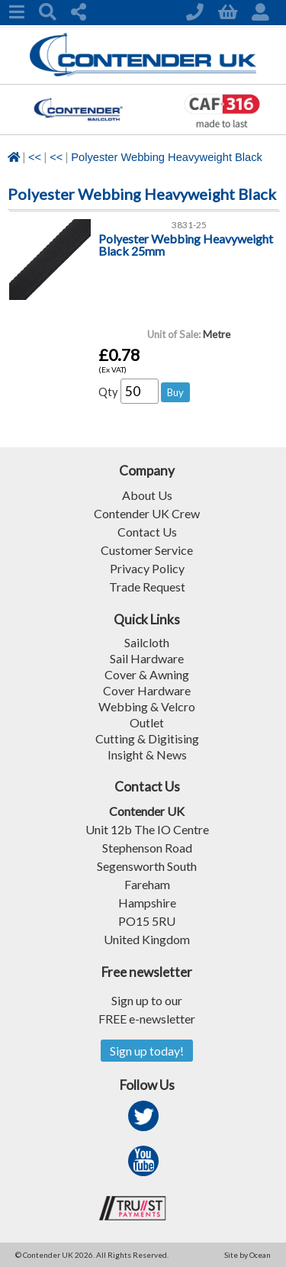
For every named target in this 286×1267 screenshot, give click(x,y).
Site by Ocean (247, 1254)
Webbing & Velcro (146, 706)
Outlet (147, 722)
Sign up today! (147, 1050)
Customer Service (147, 550)
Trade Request (147, 586)
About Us (147, 495)
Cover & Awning (146, 674)
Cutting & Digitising (147, 738)
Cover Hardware (147, 690)
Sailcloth (146, 642)
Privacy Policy (147, 568)
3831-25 (189, 225)
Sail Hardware (147, 658)
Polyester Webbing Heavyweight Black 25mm (185, 244)
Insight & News (147, 754)
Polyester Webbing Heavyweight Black (166, 157)
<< (34, 157)
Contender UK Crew (147, 513)
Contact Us (147, 531)
